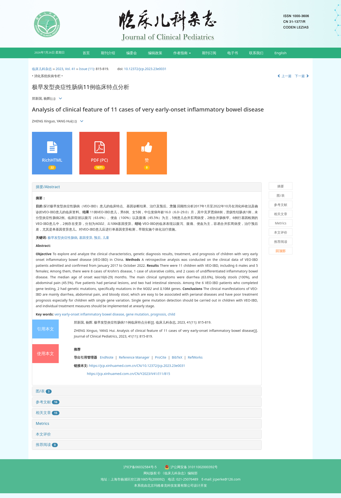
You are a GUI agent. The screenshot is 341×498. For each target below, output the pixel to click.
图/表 (44, 391)
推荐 (77, 349)
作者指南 (182, 52)
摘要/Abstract (48, 186)
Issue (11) (86, 69)
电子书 (232, 52)
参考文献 (47, 402)
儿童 (106, 237)
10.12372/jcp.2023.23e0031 (145, 69)
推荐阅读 (47, 444)
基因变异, (86, 237)
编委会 (131, 52)
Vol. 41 (70, 69)
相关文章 (47, 412)
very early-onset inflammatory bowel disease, (90, 314)
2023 (59, 69)
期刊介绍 (108, 52)
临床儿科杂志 (42, 69)
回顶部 (281, 251)
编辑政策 (155, 52)
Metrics (42, 423)
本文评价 (43, 434)
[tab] (146, 186)
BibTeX (177, 357)
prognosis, (159, 314)
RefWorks (195, 357)
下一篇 (302, 76)
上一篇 (284, 76)
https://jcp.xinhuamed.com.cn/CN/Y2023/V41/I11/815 (128, 373)
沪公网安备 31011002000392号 (194, 467)
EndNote (106, 357)
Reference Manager (134, 357)
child (171, 314)
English (280, 52)
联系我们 (256, 52)
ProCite (160, 357)
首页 (86, 52)
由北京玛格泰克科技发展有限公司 (169, 485)
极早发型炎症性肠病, (63, 237)
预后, (98, 237)
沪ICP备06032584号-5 (140, 467)
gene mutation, (138, 314)
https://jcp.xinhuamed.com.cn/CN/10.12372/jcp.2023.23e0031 (137, 365)
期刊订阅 (209, 52)
